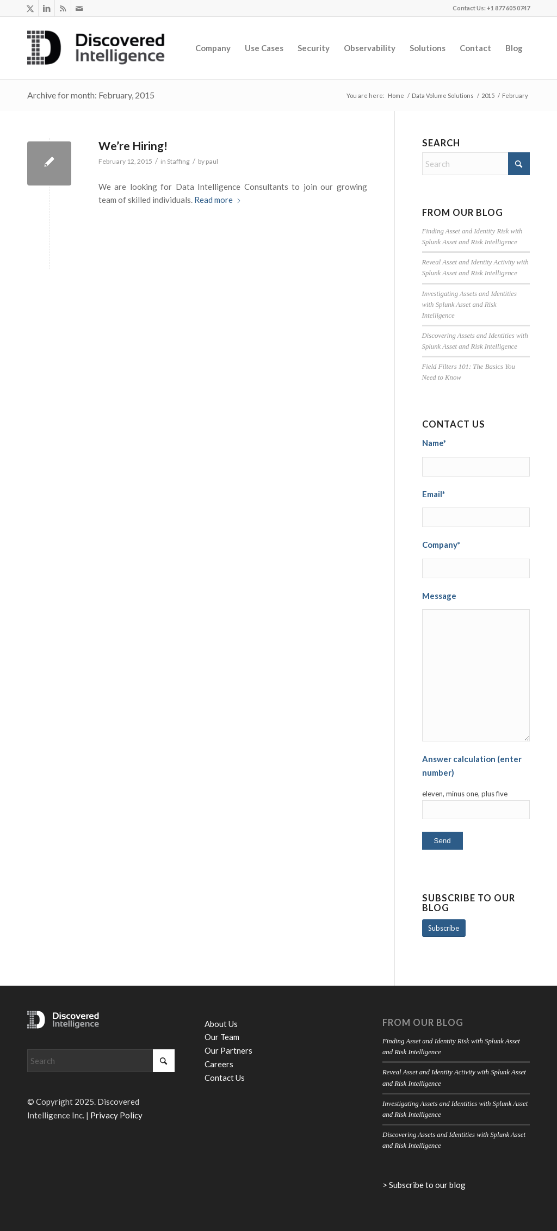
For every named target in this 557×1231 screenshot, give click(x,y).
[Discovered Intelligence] (96, 47)
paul (212, 161)
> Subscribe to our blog (424, 1185)
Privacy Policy (116, 1115)
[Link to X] (30, 8)
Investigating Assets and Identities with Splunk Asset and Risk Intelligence (469, 304)
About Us (221, 1024)
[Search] (476, 163)
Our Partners (228, 1050)
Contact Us (225, 1077)
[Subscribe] (444, 928)
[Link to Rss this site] (63, 8)
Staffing (178, 161)
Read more (218, 200)
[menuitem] (213, 47)
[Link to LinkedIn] (46, 8)
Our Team (222, 1037)
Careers (219, 1064)
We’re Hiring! (133, 145)
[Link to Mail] (79, 8)
